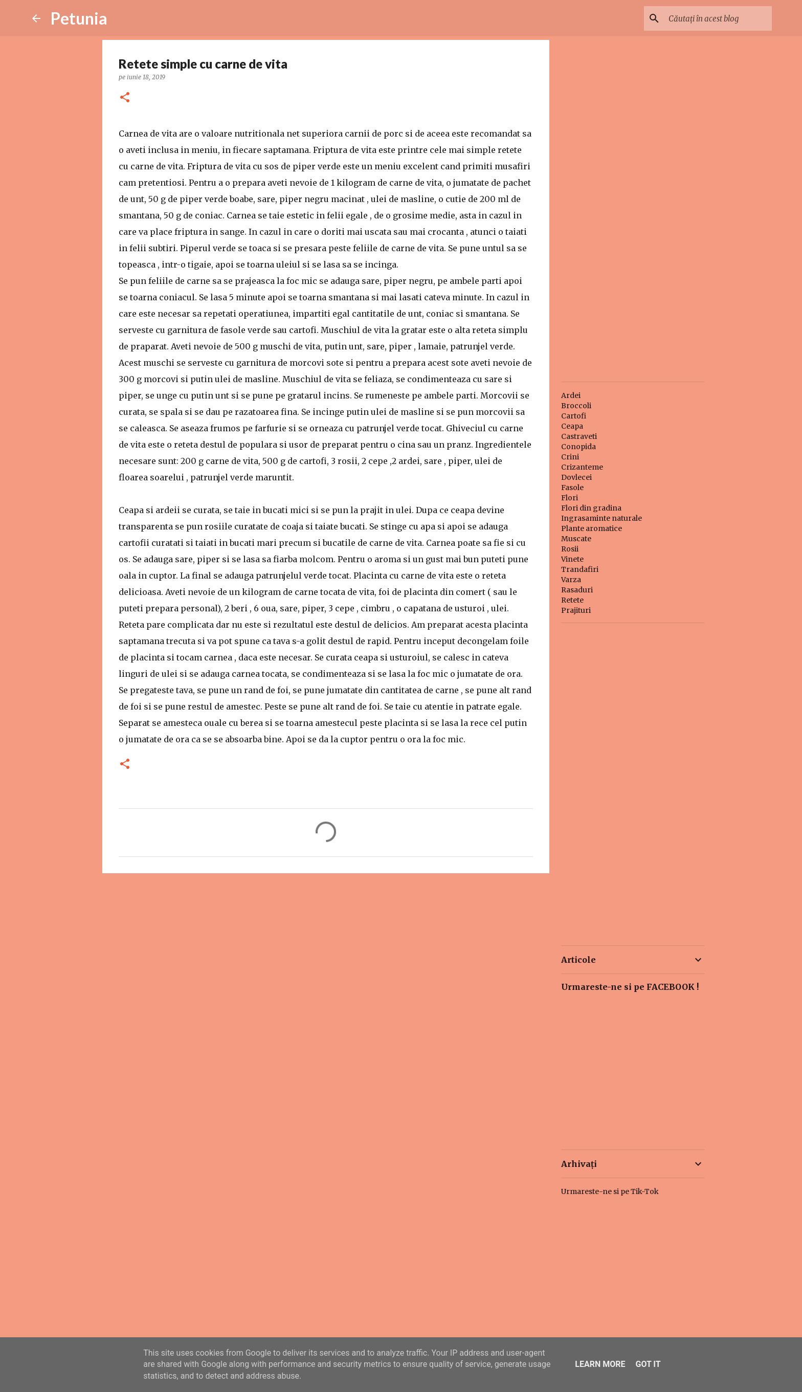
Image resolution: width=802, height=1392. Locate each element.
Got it (647, 1364)
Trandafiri (579, 569)
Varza (571, 579)
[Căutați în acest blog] (718, 18)
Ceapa (572, 426)
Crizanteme (582, 467)
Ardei (571, 395)
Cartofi (573, 416)
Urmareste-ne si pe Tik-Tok (610, 1191)
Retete (572, 600)
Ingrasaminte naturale (601, 518)
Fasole (572, 487)
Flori (569, 497)
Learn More (600, 1364)
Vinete (572, 559)
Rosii (569, 549)
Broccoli (576, 405)
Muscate (576, 538)
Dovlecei (576, 477)
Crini (570, 456)
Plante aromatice (591, 528)
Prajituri (576, 610)
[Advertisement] (325, 960)
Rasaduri (577, 589)
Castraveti (579, 436)
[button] (125, 98)
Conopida (578, 446)
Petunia (79, 18)
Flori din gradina (591, 508)
